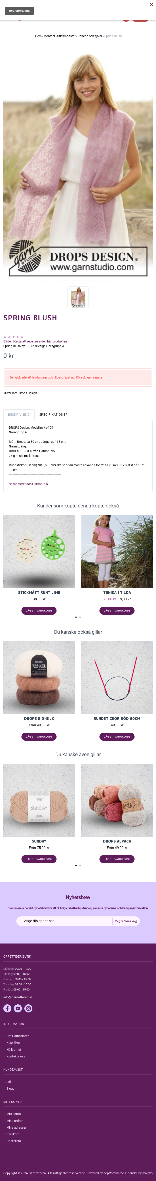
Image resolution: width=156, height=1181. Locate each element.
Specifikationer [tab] (53, 414)
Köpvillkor (13, 1042)
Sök (9, 1082)
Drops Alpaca (117, 841)
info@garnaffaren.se (17, 997)
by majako (145, 1173)
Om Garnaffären (17, 1036)
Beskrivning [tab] (19, 414)
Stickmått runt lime (39, 592)
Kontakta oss (15, 1056)
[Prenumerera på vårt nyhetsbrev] (78, 921)
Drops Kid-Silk (39, 718)
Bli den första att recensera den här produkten (35, 341)
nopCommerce (113, 1173)
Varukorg (12, 1134)
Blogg (10, 1088)
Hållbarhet (13, 1049)
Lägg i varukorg (39, 610)
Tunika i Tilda (117, 592)
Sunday (39, 841)
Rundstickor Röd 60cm (117, 718)
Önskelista (13, 1141)
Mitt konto (13, 1114)
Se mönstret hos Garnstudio (28, 484)
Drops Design (28, 393)
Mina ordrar (14, 1121)
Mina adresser (16, 1127)
